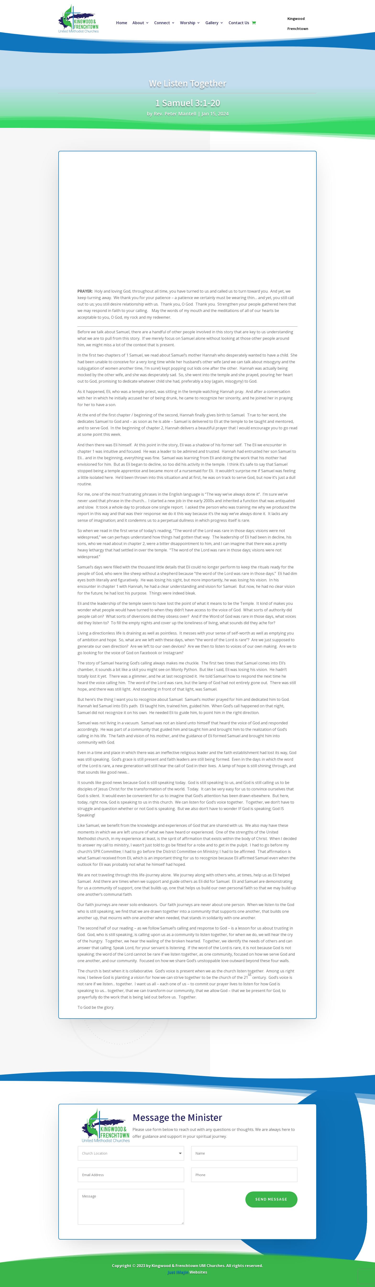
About (138, 23)
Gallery (212, 23)
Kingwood (296, 18)
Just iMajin (178, 1272)
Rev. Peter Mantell (175, 113)
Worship (187, 23)
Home (121, 23)
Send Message (271, 1199)
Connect (162, 23)
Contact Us (239, 23)
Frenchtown (297, 28)
